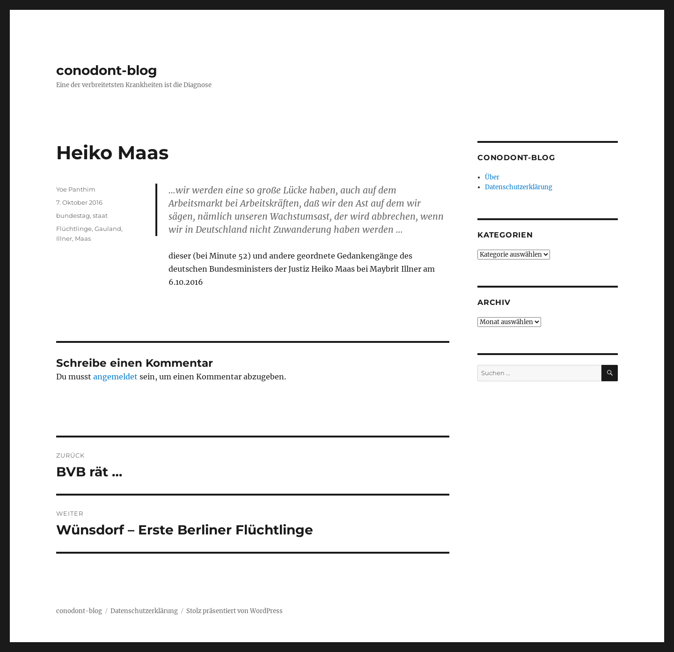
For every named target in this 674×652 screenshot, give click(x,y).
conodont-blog (106, 70)
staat (100, 215)
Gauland (108, 228)
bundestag (73, 215)
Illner (64, 238)
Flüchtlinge (74, 228)
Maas (83, 238)
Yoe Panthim (75, 189)
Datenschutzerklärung (518, 187)
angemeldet (115, 376)
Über (492, 177)
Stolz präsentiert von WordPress (234, 611)
